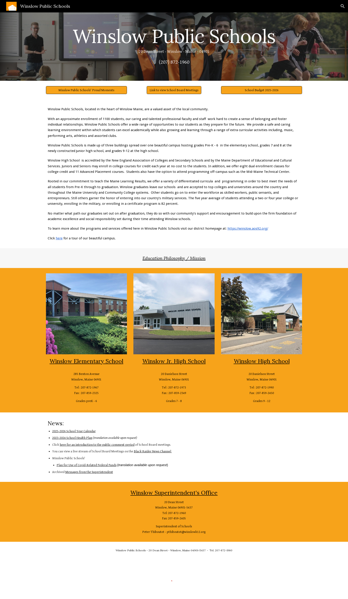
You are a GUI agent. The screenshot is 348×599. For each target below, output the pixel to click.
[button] (342, 6)
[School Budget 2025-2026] (261, 90)
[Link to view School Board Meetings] (174, 90)
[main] (174, 46)
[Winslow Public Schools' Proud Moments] (86, 90)
